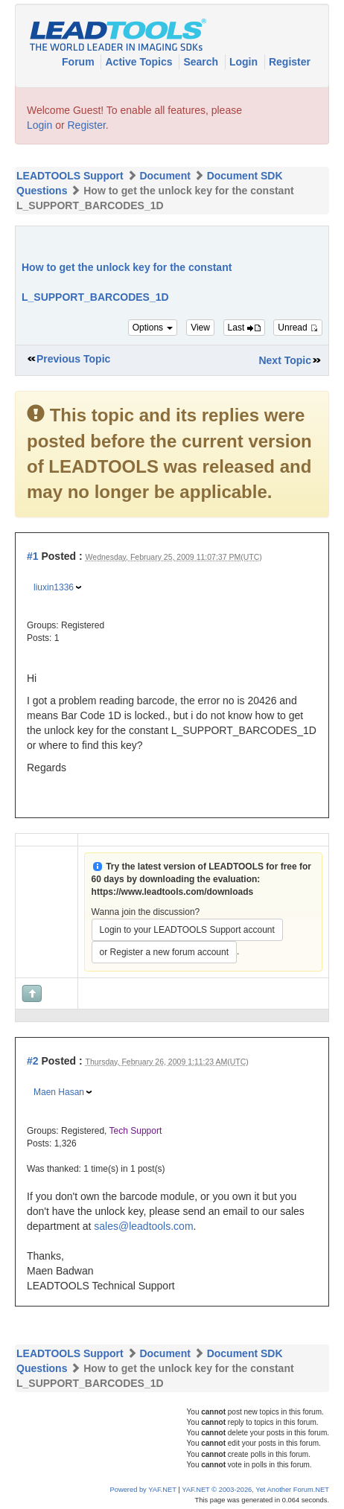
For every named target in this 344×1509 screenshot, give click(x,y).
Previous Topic (73, 359)
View (200, 327)
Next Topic (284, 360)
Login (245, 62)
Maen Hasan (59, 1092)
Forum (79, 62)
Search (202, 62)
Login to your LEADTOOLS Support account (187, 930)
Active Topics (140, 62)
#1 (33, 556)
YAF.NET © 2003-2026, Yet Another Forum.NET (255, 1489)
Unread (298, 327)
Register (289, 62)
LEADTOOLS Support (70, 176)
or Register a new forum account (164, 952)
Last (244, 327)
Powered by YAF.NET (143, 1489)
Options (153, 327)
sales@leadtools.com (143, 1226)
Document (164, 176)
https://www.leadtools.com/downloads (173, 892)
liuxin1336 (54, 587)
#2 (33, 1061)
